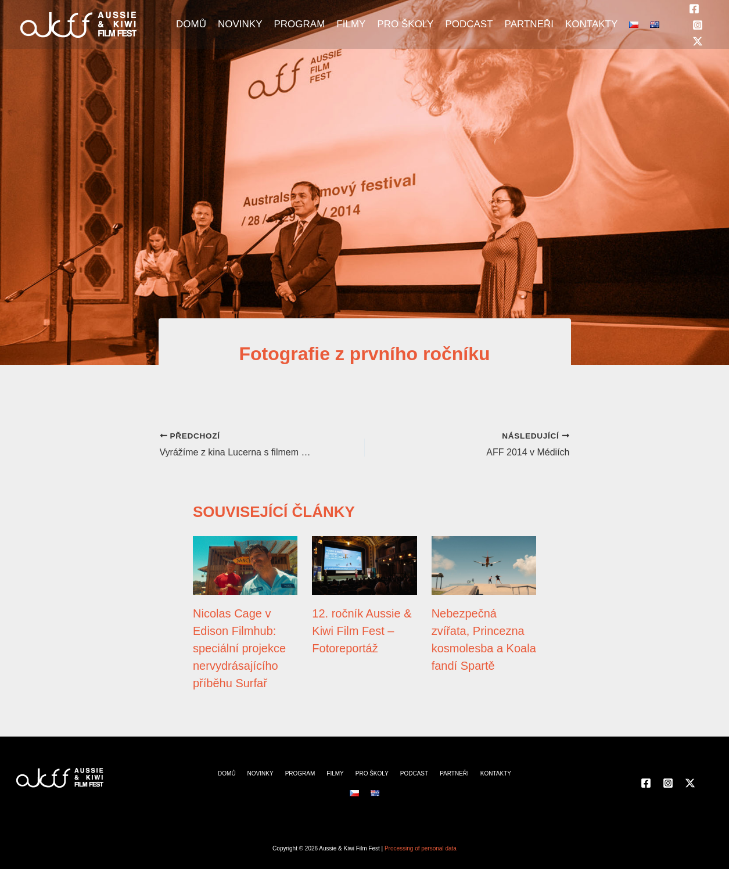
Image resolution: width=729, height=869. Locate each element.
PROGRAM (299, 24)
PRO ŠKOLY (405, 24)
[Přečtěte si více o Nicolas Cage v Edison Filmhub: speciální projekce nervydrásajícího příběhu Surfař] (245, 564)
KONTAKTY (591, 24)
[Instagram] (697, 25)
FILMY (350, 24)
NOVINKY (240, 24)
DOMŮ (191, 24)
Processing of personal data (421, 848)
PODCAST (469, 24)
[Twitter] (697, 41)
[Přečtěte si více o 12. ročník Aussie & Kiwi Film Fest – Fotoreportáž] (364, 564)
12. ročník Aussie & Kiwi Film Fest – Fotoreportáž (361, 631)
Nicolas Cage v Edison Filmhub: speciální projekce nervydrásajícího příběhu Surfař (239, 648)
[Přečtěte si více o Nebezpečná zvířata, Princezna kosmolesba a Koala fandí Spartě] (484, 564)
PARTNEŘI (529, 24)
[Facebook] (694, 8)
